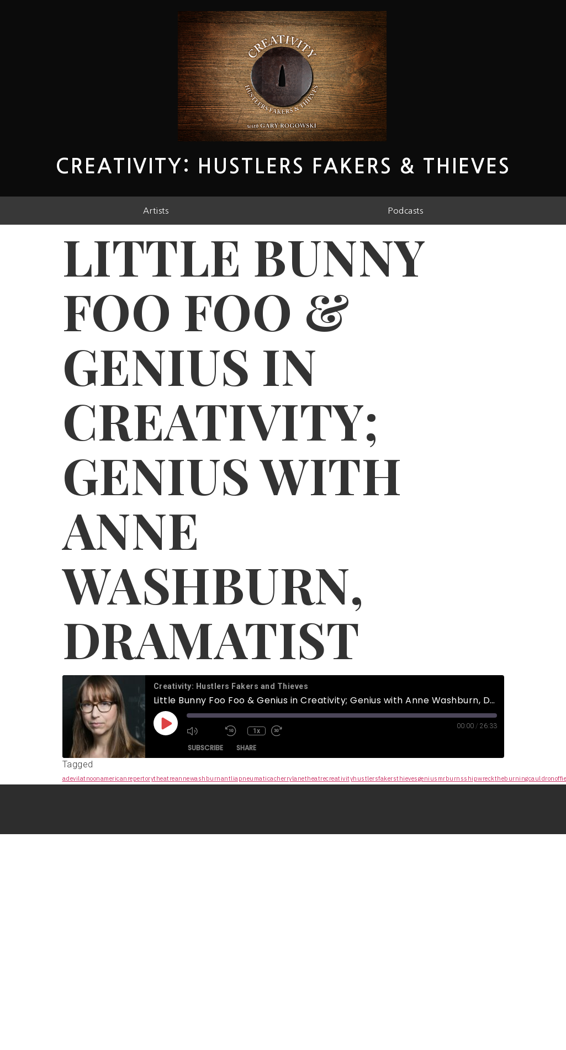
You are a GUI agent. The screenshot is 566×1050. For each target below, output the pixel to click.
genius (428, 778)
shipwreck (479, 778)
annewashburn (198, 778)
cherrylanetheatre (300, 778)
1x (256, 731)
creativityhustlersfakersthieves (372, 778)
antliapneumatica (247, 778)
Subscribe (205, 747)
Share (246, 747)
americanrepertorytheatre (137, 778)
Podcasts (405, 210)
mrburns (451, 778)
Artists (156, 210)
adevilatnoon (81, 778)
